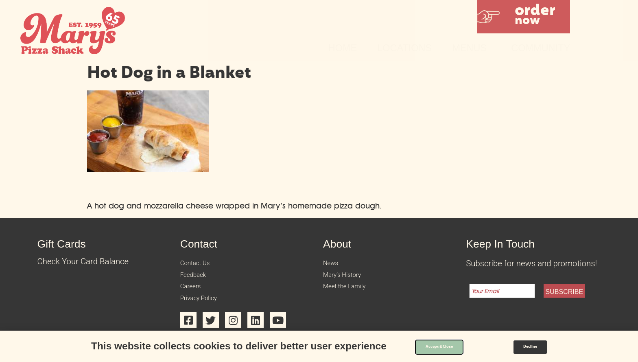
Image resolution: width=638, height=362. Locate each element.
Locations (404, 48)
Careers (194, 294)
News (333, 265)
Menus (471, 48)
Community (540, 48)
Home (342, 48)
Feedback (197, 280)
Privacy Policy (205, 309)
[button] (523, 16)
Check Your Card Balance (83, 261)
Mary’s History (349, 280)
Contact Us (200, 265)
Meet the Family (352, 294)
